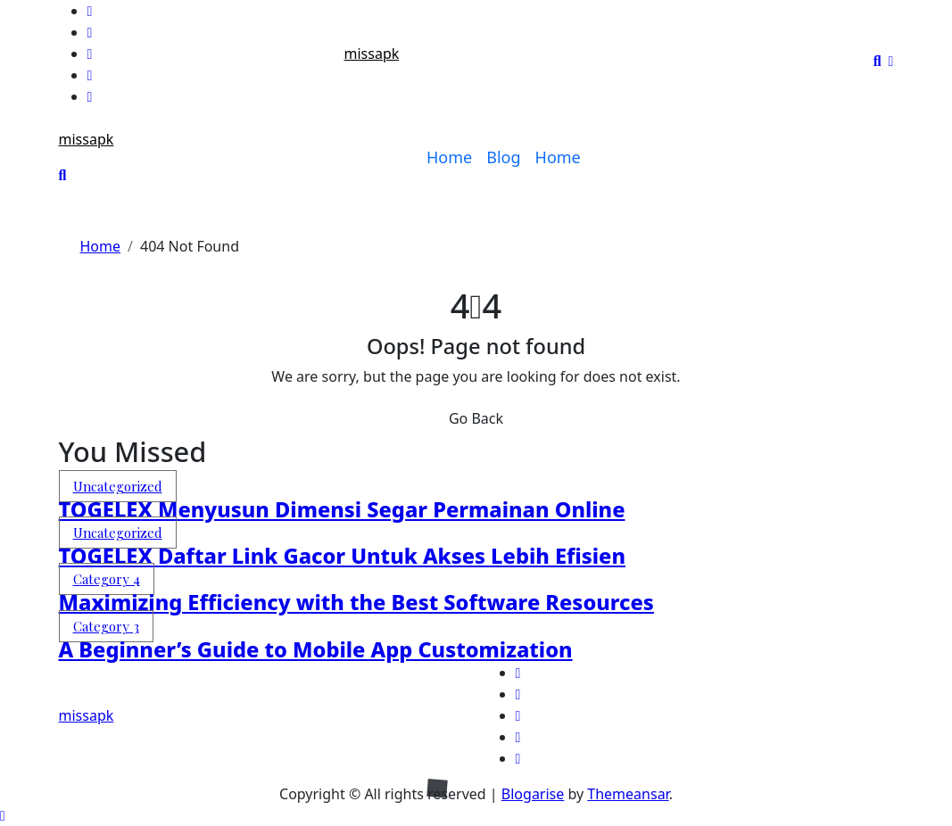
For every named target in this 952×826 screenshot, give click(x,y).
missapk (371, 53)
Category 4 (106, 579)
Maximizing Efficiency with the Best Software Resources (356, 602)
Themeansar (627, 794)
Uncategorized (117, 486)
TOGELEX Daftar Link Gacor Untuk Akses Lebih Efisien (342, 555)
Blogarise (532, 794)
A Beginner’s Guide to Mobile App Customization (316, 649)
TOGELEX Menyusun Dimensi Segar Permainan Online (342, 509)
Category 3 (106, 626)
